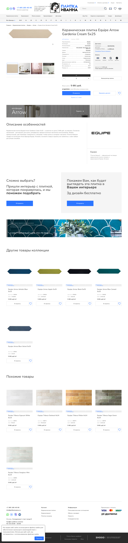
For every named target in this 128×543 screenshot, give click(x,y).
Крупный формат (48, 16)
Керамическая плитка (12, 16)
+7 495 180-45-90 (24, 8)
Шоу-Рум (85, 16)
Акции (112, 3)
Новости (70, 516)
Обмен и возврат (73, 513)
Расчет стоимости (106, 51)
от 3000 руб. (111, 49)
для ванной (79, 47)
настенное (87, 45)
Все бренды (10, 20)
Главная (8, 25)
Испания (88, 50)
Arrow (34, 25)
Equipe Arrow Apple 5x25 (47, 289)
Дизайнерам (118, 16)
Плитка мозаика (36, 16)
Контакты (119, 3)
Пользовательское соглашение (78, 510)
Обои (82, 539)
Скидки (110, 16)
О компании (91, 3)
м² (76, 75)
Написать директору (22, 10)
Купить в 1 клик (76, 97)
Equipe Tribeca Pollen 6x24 (77, 415)
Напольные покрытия (70, 539)
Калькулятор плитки (107, 78)
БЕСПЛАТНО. (111, 46)
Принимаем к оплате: (108, 507)
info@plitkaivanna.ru (13, 510)
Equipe (29, 25)
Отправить (19, 203)
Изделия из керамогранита (98, 16)
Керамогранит (25, 16)
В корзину (76, 93)
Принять (39, 538)
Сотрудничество (73, 519)
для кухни (85, 47)
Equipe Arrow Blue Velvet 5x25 (19, 346)
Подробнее (98, 51)
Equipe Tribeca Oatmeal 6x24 (48, 415)
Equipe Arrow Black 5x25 (76, 289)
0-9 (20, 20)
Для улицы (58, 16)
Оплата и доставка (102, 3)
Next (53, 44)
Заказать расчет (104, 93)
